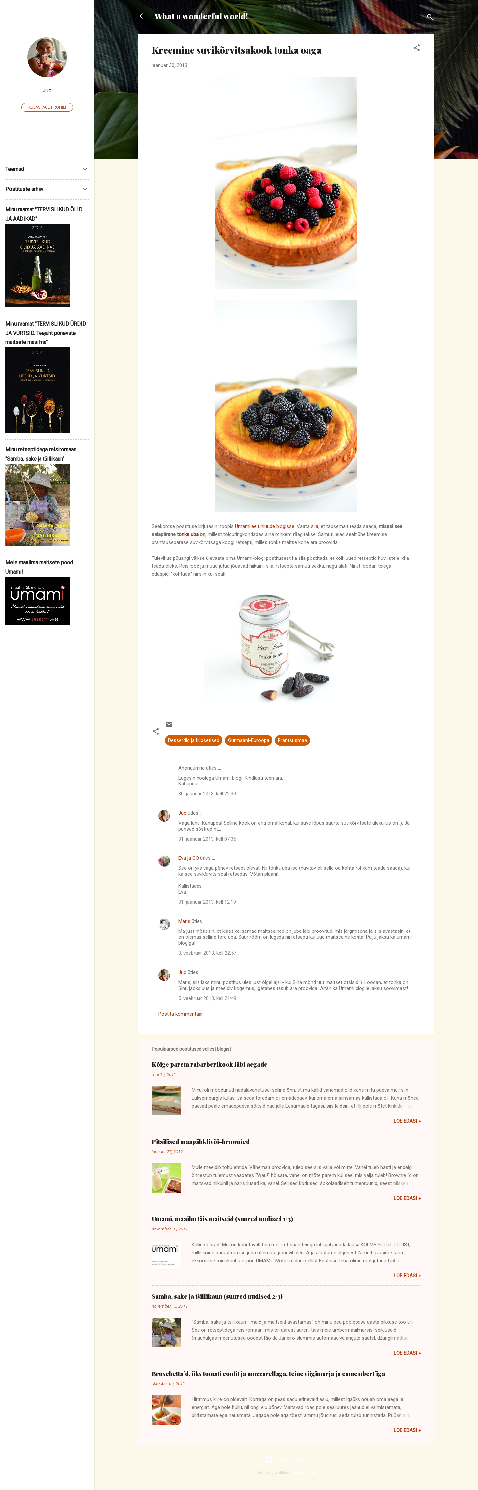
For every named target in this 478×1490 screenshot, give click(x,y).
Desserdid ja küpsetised (193, 740)
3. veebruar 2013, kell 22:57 (207, 953)
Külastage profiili (47, 107)
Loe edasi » (407, 1121)
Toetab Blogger (286, 1459)
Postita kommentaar (180, 1014)
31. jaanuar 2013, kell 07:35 (207, 839)
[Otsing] (430, 18)
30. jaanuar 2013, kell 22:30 (207, 794)
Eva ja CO (188, 858)
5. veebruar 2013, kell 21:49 (207, 998)
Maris (184, 921)
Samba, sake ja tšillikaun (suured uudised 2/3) (217, 1296)
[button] (417, 49)
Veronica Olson (303, 1472)
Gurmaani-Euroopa (248, 740)
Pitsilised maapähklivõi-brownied (201, 1142)
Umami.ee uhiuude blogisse (264, 526)
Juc (182, 813)
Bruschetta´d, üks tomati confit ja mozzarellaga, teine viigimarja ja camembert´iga (268, 1374)
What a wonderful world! (201, 16)
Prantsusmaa (292, 740)
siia (314, 526)
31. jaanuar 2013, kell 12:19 (207, 902)
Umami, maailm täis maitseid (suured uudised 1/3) (222, 1219)
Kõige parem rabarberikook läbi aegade (209, 1064)
